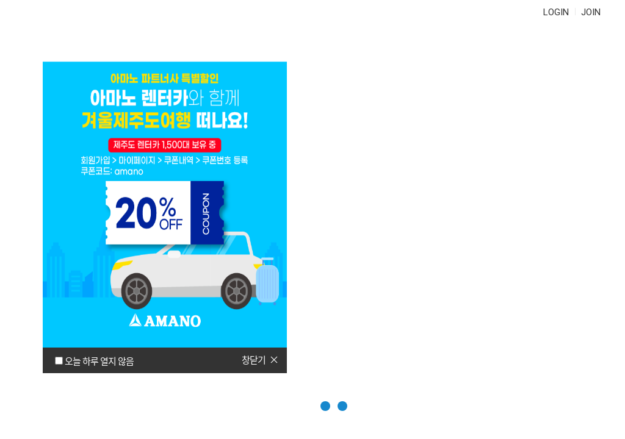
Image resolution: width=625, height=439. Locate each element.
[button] (295, 406)
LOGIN (556, 12)
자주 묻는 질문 (333, 48)
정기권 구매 (132, 48)
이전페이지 (592, 367)
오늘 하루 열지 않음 (99, 361)
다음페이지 (592, 397)
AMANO (72, 48)
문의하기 (418, 48)
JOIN (591, 12)
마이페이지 (495, 48)
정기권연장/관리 (228, 48)
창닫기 (254, 359)
